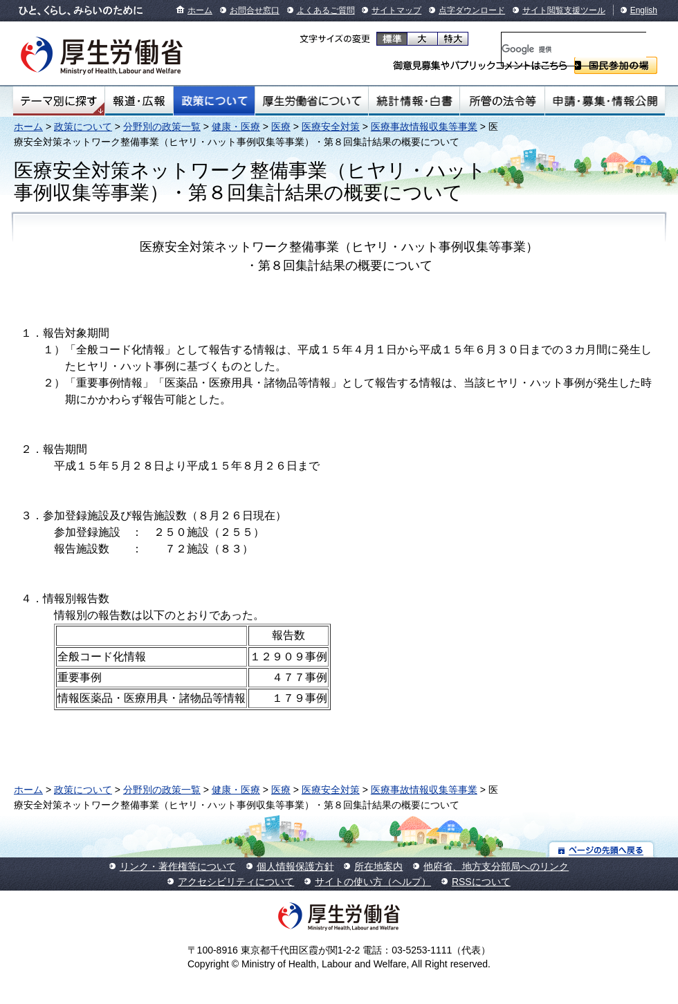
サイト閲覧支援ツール (563, 10)
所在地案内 (378, 866)
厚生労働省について (312, 100)
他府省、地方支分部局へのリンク (496, 866)
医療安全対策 (331, 126)
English (643, 10)
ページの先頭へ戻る (601, 849)
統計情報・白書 (414, 100)
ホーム (199, 10)
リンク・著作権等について (178, 866)
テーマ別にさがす (59, 101)
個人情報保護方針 (295, 866)
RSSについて (481, 881)
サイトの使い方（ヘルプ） (373, 881)
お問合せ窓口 (255, 10)
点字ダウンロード (472, 10)
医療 (281, 126)
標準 (392, 38)
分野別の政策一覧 (162, 126)
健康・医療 (236, 126)
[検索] (574, 49)
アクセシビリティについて (236, 881)
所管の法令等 (502, 100)
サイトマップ (396, 10)
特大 (453, 38)
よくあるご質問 (326, 10)
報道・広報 (139, 100)
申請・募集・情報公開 (605, 100)
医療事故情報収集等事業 (424, 126)
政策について (214, 100)
